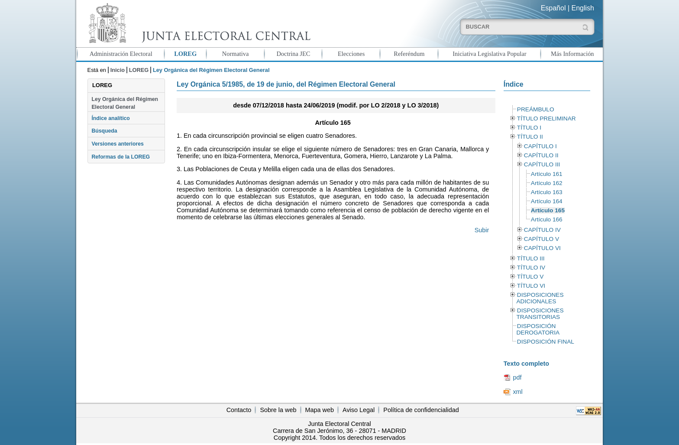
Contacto (239, 409)
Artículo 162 (547, 183)
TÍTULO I (529, 127)
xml (517, 391)
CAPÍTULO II (541, 155)
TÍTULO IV (531, 267)
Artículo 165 (548, 210)
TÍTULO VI (531, 286)
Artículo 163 (547, 192)
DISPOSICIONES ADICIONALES (539, 298)
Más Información (572, 53)
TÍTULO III (531, 258)
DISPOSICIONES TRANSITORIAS (539, 313)
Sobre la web (278, 409)
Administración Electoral (121, 53)
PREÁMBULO (535, 109)
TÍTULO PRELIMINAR (546, 118)
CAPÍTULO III (542, 164)
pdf (517, 377)
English (583, 8)
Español (553, 8)
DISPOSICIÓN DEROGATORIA (537, 329)
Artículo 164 (547, 201)
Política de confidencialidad (421, 409)
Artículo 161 (547, 174)
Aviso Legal (359, 409)
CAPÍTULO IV (542, 230)
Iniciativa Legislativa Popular (489, 53)
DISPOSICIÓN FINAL (545, 341)
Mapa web (319, 409)
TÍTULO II (530, 136)
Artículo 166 (547, 219)
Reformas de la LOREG (120, 157)
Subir (482, 230)
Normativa (235, 53)
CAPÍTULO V (541, 239)
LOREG (185, 53)
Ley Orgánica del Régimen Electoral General (124, 103)
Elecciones (351, 53)
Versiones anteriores (117, 144)
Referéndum (409, 53)
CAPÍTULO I (540, 146)
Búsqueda (104, 131)
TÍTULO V (530, 276)
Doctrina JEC (293, 53)
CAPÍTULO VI (542, 248)
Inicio (117, 70)
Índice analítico (110, 118)
